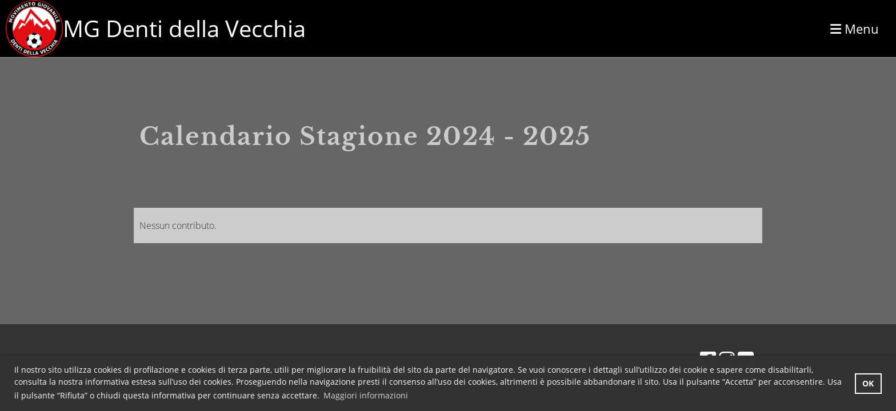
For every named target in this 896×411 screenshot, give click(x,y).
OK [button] (868, 383)
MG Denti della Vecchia (184, 28)
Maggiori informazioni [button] (365, 395)
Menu (854, 28)
